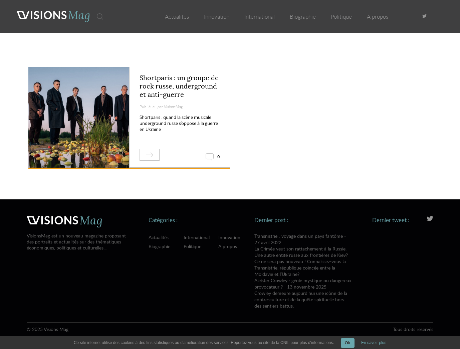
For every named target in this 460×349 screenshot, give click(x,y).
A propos (377, 16)
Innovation (216, 16)
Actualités (177, 16)
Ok (348, 342)
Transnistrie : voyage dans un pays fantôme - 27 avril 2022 (303, 255)
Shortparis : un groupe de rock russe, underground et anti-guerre (179, 86)
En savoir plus (373, 342)
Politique (341, 16)
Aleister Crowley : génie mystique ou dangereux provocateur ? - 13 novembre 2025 (303, 293)
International (259, 16)
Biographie (303, 16)
